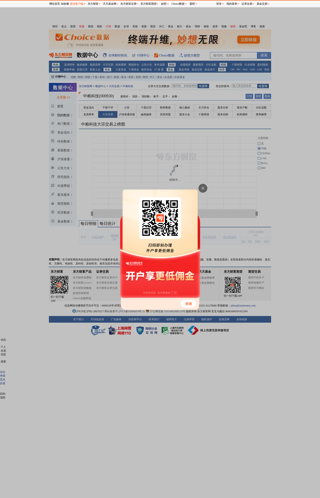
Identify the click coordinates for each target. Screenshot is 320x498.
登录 (219, 3)
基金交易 (262, 3)
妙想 (163, 3)
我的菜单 (231, 3)
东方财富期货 (148, 3)
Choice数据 (178, 3)
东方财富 (93, 3)
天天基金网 (109, 3)
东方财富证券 (128, 3)
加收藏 (65, 3)
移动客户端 (76, 3)
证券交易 (247, 3)
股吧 (192, 3)
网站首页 (54, 3)
